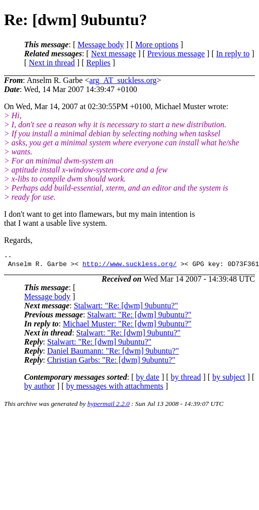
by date (147, 380)
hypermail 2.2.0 (109, 406)
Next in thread (52, 62)
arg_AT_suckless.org (122, 80)
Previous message (176, 53)
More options (157, 44)
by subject (228, 380)
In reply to (233, 53)
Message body (100, 44)
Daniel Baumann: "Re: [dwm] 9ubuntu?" (113, 354)
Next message (113, 53)
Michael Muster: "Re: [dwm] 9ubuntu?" (127, 326)
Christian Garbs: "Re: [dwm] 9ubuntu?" (111, 363)
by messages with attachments (114, 389)
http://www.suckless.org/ (129, 266)
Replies (99, 62)
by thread (186, 380)
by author (39, 389)
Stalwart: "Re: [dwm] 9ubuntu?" (126, 308)
